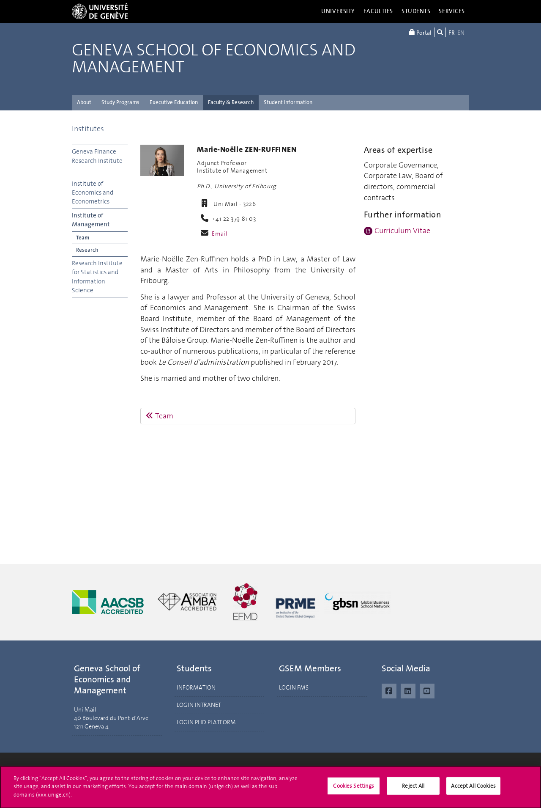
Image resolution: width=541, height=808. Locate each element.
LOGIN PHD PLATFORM (206, 722)
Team (82, 237)
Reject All (413, 789)
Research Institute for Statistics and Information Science (97, 276)
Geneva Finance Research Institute (97, 156)
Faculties (378, 11)
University (338, 11)
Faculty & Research (231, 102)
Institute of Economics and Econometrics (92, 192)
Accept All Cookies (473, 789)
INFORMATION (196, 688)
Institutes (88, 129)
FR (451, 33)
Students (416, 11)
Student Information (288, 102)
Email (219, 234)
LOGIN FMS (294, 688)
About (84, 102)
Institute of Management (91, 219)
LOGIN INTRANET (199, 705)
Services (452, 11)
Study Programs (120, 102)
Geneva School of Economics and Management (213, 59)
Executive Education (174, 102)
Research (87, 249)
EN (460, 33)
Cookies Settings (353, 789)
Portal (420, 32)
